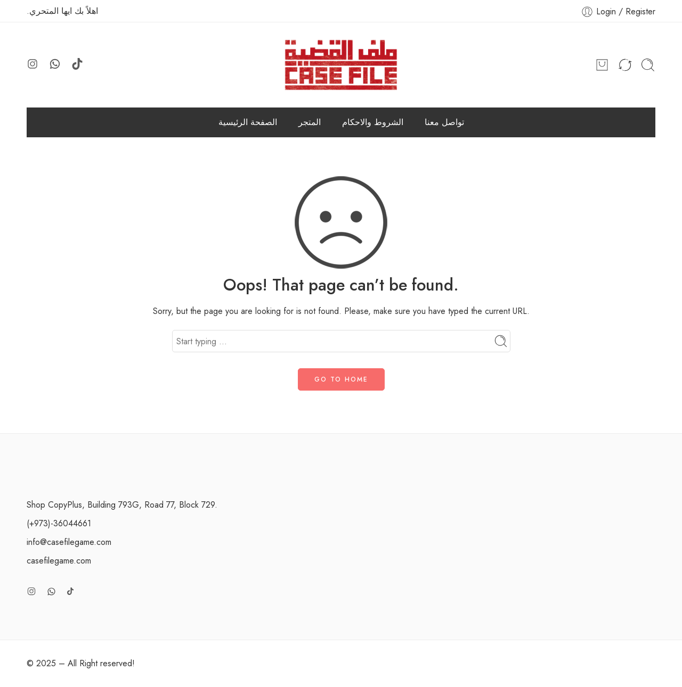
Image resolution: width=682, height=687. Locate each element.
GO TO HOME (341, 379)
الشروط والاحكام (372, 122)
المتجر (309, 122)
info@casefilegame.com (69, 542)
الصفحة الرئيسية (247, 122)
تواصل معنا (444, 122)
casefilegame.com (59, 560)
